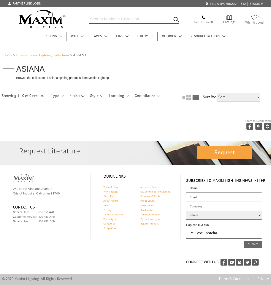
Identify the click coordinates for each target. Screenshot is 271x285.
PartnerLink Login (150, 219)
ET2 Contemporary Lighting (155, 192)
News (106, 205)
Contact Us (109, 224)
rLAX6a (203, 225)
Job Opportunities (150, 215)
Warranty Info (110, 219)
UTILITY (145, 36)
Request (224, 152)
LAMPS (100, 36)
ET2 (243, 4)
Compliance (147, 96)
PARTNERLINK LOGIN (24, 4)
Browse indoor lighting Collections (42, 55)
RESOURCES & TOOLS (207, 36)
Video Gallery (147, 205)
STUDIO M (256, 4)
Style (96, 96)
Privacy (107, 210)
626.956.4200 (46, 212)
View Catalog (110, 192)
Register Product (149, 224)
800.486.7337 (46, 221)
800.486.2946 (46, 217)
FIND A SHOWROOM (221, 4)
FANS (122, 36)
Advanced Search (149, 187)
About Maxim (110, 201)
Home (7, 55)
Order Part (108, 196)
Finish (77, 96)
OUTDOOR (172, 36)
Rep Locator (147, 210)
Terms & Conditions (114, 215)
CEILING (54, 36)
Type (57, 96)
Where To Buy (110, 187)
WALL (77, 36)
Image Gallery (147, 201)
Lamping (119, 96)
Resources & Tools (150, 196)
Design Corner (111, 228)
